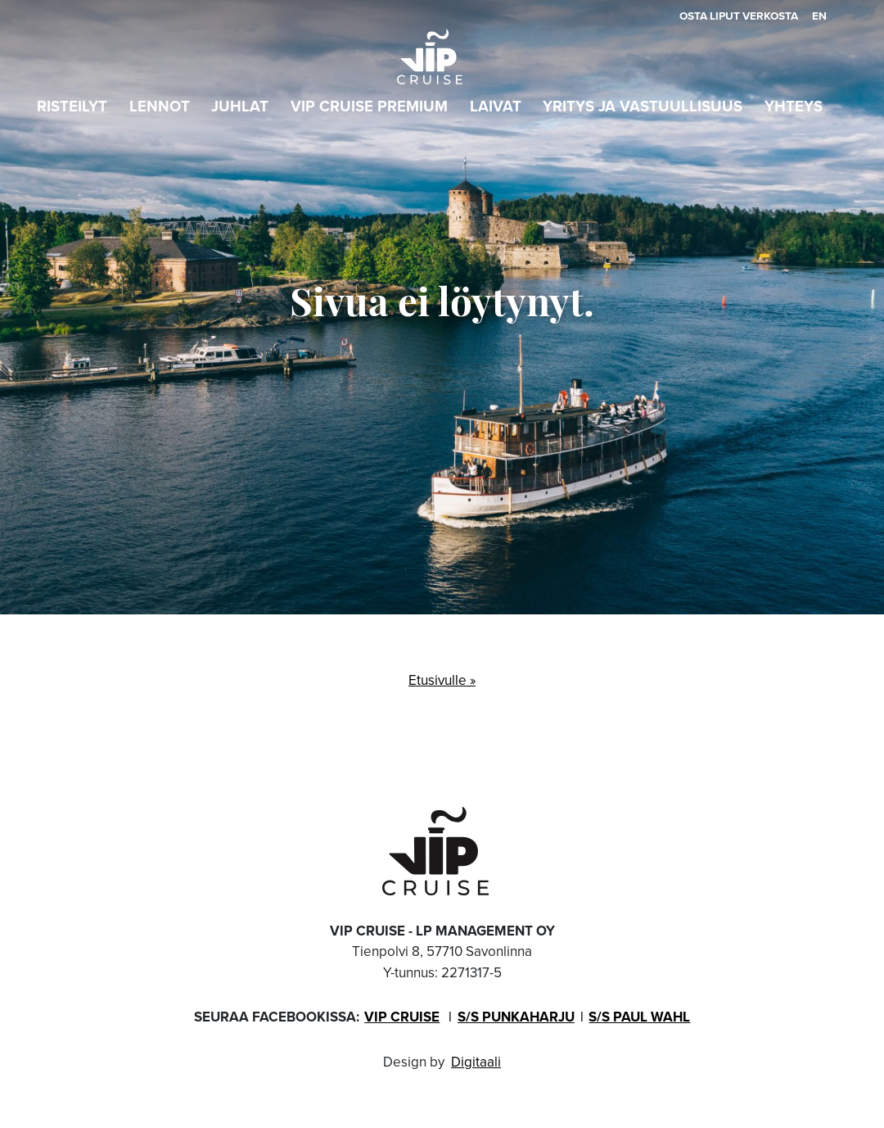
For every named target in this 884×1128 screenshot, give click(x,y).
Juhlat (239, 106)
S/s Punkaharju (516, 1017)
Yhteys (793, 106)
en (819, 15)
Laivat (495, 106)
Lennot (159, 106)
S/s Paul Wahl (639, 1017)
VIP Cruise (402, 1017)
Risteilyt (72, 106)
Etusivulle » (442, 680)
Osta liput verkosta (738, 15)
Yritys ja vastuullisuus (642, 106)
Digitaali (476, 1062)
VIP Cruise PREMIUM (369, 106)
